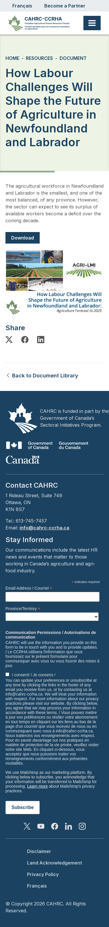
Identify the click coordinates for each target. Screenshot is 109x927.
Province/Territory (22, 608)
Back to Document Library (41, 376)
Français (22, 6)
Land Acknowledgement (54, 863)
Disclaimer (39, 851)
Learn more (37, 786)
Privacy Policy (43, 874)
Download (22, 238)
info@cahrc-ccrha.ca (44, 528)
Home (12, 58)
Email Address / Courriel (28, 588)
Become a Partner (64, 6)
